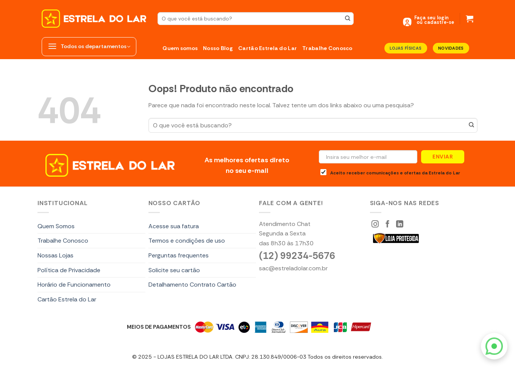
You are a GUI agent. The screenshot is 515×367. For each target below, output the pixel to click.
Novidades (451, 48)
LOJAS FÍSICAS (405, 48)
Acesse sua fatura (173, 226)
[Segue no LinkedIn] (399, 225)
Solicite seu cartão (174, 270)
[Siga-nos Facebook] (387, 225)
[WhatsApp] (494, 346)
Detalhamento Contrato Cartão (192, 285)
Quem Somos (56, 226)
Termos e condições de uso (186, 241)
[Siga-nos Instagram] (375, 225)
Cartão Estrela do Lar (267, 48)
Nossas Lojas (55, 255)
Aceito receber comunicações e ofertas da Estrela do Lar (390, 172)
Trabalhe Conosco (327, 48)
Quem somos (180, 48)
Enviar (442, 156)
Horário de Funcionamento (74, 285)
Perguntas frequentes (178, 255)
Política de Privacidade (68, 270)
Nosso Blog (218, 48)
